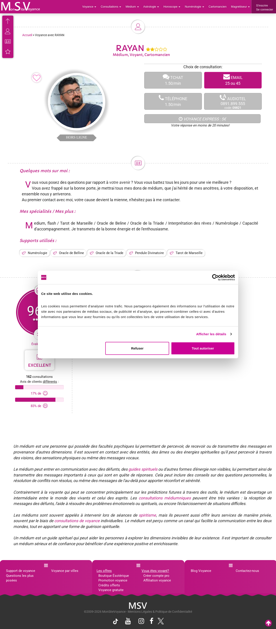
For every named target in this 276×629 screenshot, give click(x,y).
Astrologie (151, 6)
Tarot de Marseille (189, 253)
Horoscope (171, 6)
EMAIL (232, 80)
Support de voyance (20, 571)
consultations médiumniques (165, 498)
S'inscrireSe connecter (264, 7)
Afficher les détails (211, 334)
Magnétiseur (240, 6)
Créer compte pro (156, 576)
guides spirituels (142, 469)
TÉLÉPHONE (173, 101)
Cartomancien (218, 6)
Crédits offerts (109, 585)
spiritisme (147, 515)
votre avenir (119, 182)
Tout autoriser (203, 348)
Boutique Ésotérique (113, 576)
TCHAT (173, 80)
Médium (132, 6)
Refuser (137, 348)
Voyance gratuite (111, 590)
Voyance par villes (64, 571)
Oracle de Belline (71, 253)
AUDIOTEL (232, 101)
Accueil (27, 35)
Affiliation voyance (157, 580)
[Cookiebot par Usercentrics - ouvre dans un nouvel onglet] (215, 277)
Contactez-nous (247, 571)
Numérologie (194, 6)
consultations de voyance (76, 520)
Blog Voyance (201, 571)
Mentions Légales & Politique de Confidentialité (160, 611)
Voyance (89, 6)
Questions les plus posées (20, 578)
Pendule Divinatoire (149, 253)
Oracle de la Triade (109, 253)
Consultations (111, 6)
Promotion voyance (112, 580)
